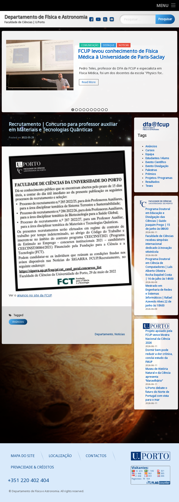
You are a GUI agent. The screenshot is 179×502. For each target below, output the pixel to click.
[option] (89, 59)
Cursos (170, 150)
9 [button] (102, 103)
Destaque (108, 38)
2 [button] (76, 103)
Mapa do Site (79, 456)
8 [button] (98, 103)
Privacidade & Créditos (88, 467)
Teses (169, 186)
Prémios (171, 174)
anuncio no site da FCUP (34, 186)
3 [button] (80, 103)
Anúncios (18, 213)
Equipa (170, 154)
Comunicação (89, 38)
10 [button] (106, 103)
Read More (89, 76)
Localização (116, 456)
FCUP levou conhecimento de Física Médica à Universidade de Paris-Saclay (121, 47)
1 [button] (72, 103)
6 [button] (91, 103)
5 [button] (87, 103)
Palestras (171, 170)
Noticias (124, 38)
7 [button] (95, 103)
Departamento (104, 225)
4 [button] (83, 103)
